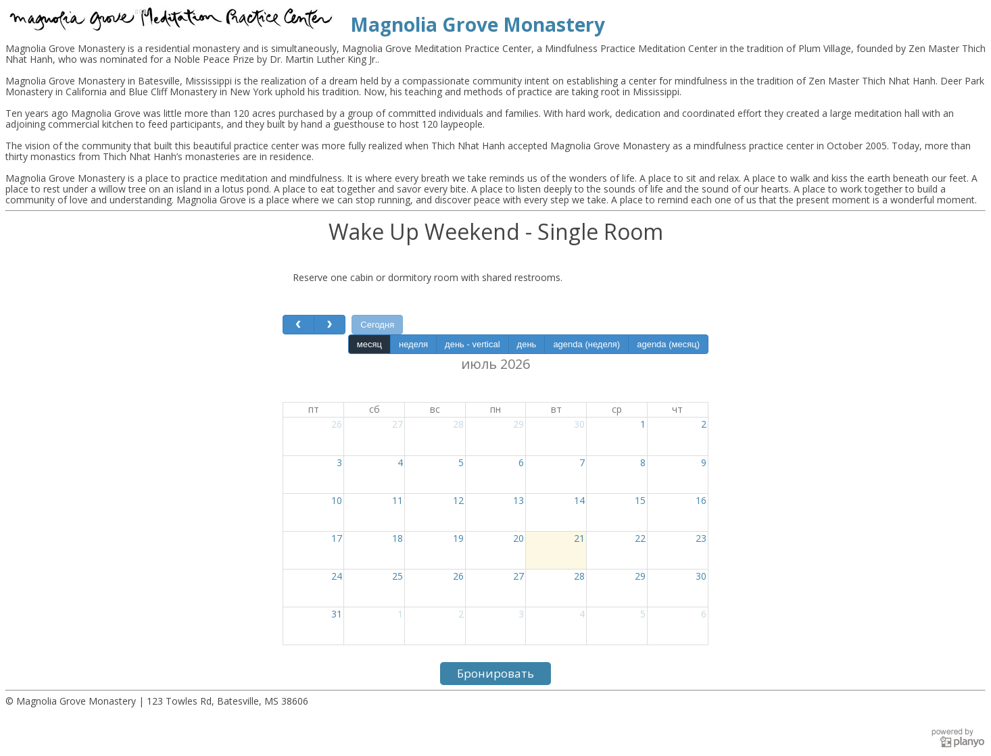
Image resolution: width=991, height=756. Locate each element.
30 (579, 424)
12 (458, 500)
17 (336, 538)
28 (458, 424)
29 (518, 424)
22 (640, 538)
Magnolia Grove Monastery (477, 24)
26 (336, 424)
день (527, 344)
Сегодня (377, 325)
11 (397, 500)
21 (579, 538)
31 (336, 613)
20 (518, 538)
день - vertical (472, 344)
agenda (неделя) (586, 344)
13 (518, 500)
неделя (413, 344)
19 (458, 538)
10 (336, 500)
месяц (369, 344)
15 (640, 500)
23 (701, 538)
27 (397, 424)
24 (336, 576)
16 (701, 500)
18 (397, 538)
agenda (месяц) (668, 344)
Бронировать (495, 673)
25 (397, 576)
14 (579, 500)
